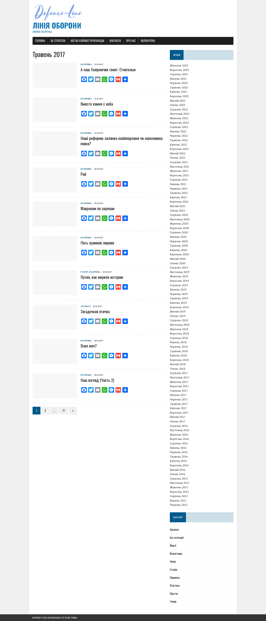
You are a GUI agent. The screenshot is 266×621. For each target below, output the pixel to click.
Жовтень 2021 (179, 171)
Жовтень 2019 (179, 276)
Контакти (114, 41)
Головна (39, 41)
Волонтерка (147, 41)
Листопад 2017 (180, 377)
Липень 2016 (178, 448)
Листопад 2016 (180, 430)
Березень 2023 (179, 96)
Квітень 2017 (178, 408)
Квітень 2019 (178, 303)
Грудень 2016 (179, 426)
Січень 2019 (177, 316)
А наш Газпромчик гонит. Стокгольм (107, 69)
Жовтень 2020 (179, 224)
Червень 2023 (179, 83)
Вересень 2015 (179, 492)
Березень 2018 (179, 360)
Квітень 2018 (178, 355)
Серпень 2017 (179, 390)
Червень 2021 (179, 188)
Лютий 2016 (178, 470)
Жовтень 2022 (179, 118)
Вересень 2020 (179, 228)
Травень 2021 (179, 193)
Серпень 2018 (179, 338)
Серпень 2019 (179, 285)
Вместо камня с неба (96, 104)
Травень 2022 (179, 140)
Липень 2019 (178, 289)
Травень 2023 (179, 87)
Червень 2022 (179, 136)
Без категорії (177, 537)
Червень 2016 (179, 452)
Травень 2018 (179, 351)
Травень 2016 (179, 456)
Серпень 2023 (179, 74)
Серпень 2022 (179, 127)
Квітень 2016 (178, 461)
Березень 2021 (179, 202)
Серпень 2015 (179, 496)
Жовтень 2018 (179, 329)
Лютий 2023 (178, 100)
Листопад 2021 (180, 166)
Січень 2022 (177, 158)
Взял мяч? (88, 346)
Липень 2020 (178, 237)
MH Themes (72, 617)
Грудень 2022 (179, 109)
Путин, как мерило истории (101, 277)
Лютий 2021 (178, 206)
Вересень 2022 (179, 122)
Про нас (130, 41)
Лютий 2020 (178, 259)
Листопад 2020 (180, 219)
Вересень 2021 (179, 175)
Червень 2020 (179, 241)
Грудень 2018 (179, 320)
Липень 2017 (178, 395)
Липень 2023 (178, 79)
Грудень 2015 (179, 478)
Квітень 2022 (178, 144)
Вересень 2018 (179, 333)
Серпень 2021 (179, 180)
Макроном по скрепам (97, 208)
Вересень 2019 (179, 281)
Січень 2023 (177, 105)
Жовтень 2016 (179, 434)
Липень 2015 (178, 500)
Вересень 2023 (179, 70)
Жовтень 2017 (179, 382)
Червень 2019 (179, 294)
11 (63, 410)
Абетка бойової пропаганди (87, 41)
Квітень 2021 (178, 197)
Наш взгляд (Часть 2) (96, 380)
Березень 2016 (179, 465)
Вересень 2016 (179, 439)
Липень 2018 (178, 342)
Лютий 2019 (178, 311)
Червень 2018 (179, 347)
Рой (83, 174)
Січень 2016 (177, 474)
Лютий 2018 (178, 364)
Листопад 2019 (180, 272)
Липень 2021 (178, 184)
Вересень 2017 (179, 386)
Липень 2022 (178, 131)
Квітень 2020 (178, 250)
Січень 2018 (177, 369)
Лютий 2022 (178, 153)
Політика (85, 64)
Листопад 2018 (180, 325)
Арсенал (85, 306)
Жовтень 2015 (179, 487)
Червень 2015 (179, 505)
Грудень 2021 (179, 162)
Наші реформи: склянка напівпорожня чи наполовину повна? (121, 141)
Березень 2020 (179, 254)
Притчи (174, 593)
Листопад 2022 (180, 114)
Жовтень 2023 (179, 65)
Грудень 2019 (179, 267)
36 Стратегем (57, 41)
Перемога (175, 578)
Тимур (173, 602)
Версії (173, 546)
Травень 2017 (179, 404)
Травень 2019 (179, 298)
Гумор (83, 272)
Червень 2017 (179, 399)
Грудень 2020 (179, 215)
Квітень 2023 (178, 92)
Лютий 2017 (178, 417)
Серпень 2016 (179, 443)
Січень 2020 (177, 263)
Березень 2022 (179, 149)
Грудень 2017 (179, 373)
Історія (174, 569)
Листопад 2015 (180, 483)
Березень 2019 (179, 307)
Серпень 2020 (179, 232)
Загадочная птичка (94, 311)
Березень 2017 (179, 412)
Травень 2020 (179, 246)
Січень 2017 (177, 421)
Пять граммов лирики (96, 243)
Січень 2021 (177, 210)
